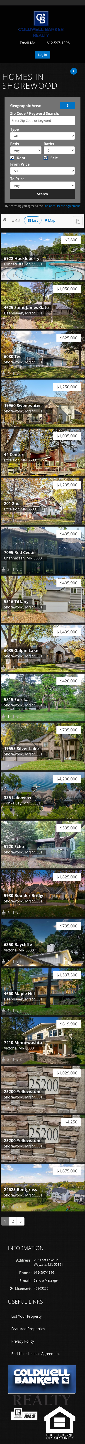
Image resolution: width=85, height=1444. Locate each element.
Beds (14, 143)
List (33, 220)
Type (14, 129)
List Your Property (26, 1316)
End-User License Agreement (35, 1353)
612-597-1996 (58, 42)
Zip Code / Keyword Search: (34, 113)
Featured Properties (28, 1328)
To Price (17, 178)
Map (50, 220)
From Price (20, 164)
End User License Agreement (62, 206)
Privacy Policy (22, 1341)
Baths (49, 143)
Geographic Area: (25, 105)
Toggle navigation (10, 16)
